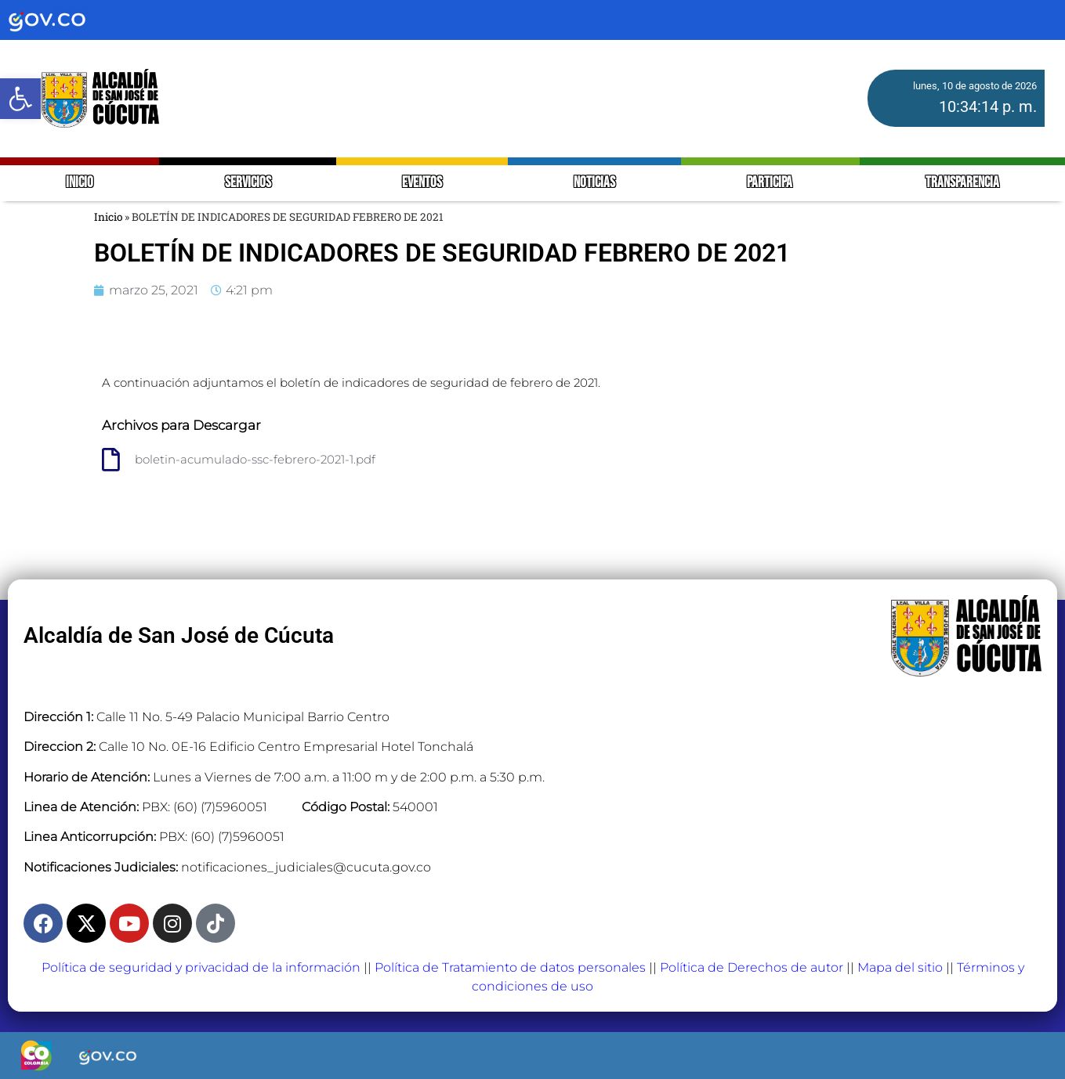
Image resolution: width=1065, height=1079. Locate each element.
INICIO (79, 183)
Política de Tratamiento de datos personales (510, 967)
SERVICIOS (248, 183)
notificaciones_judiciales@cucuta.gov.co (306, 867)
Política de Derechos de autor (751, 967)
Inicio (108, 217)
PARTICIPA (771, 183)
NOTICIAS (594, 183)
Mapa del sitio (900, 967)
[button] (20, 98)
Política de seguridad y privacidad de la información (201, 967)
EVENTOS (422, 183)
